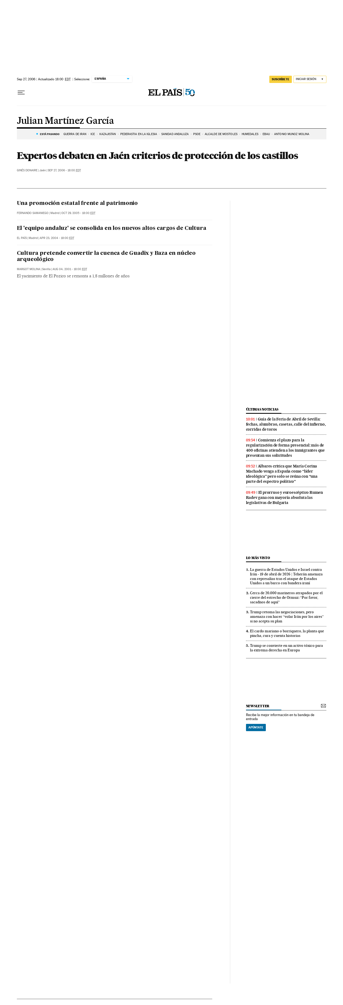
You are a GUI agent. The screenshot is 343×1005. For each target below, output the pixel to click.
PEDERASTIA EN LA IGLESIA (138, 134)
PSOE (196, 134)
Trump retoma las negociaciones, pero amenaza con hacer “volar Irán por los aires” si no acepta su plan (287, 616)
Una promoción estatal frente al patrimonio (77, 203)
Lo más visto (258, 558)
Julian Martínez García (65, 121)
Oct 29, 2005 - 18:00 (78, 213)
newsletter (258, 706)
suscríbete (280, 79)
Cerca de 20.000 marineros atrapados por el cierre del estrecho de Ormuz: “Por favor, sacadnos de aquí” (286, 597)
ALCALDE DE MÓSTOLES (221, 134)
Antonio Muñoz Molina (291, 134)
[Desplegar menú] (21, 92)
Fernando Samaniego (33, 213)
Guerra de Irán (75, 134)
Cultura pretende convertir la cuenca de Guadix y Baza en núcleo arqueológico (106, 256)
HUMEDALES (250, 134)
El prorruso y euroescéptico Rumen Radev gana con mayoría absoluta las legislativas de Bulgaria (284, 497)
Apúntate (255, 727)
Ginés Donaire (27, 170)
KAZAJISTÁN (107, 134)
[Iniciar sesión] (309, 79)
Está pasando (49, 134)
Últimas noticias (262, 409)
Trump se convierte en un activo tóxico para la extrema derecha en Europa (286, 647)
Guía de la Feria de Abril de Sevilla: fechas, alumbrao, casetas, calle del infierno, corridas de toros (286, 424)
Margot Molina (28, 269)
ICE (93, 134)
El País (22, 238)
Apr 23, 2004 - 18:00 (57, 238)
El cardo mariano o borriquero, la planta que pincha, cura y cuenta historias (287, 633)
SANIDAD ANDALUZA (175, 134)
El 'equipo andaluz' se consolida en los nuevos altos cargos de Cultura (111, 228)
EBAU (266, 134)
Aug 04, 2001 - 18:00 (70, 269)
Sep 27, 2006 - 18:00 (64, 170)
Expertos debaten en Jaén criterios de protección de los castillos (157, 155)
